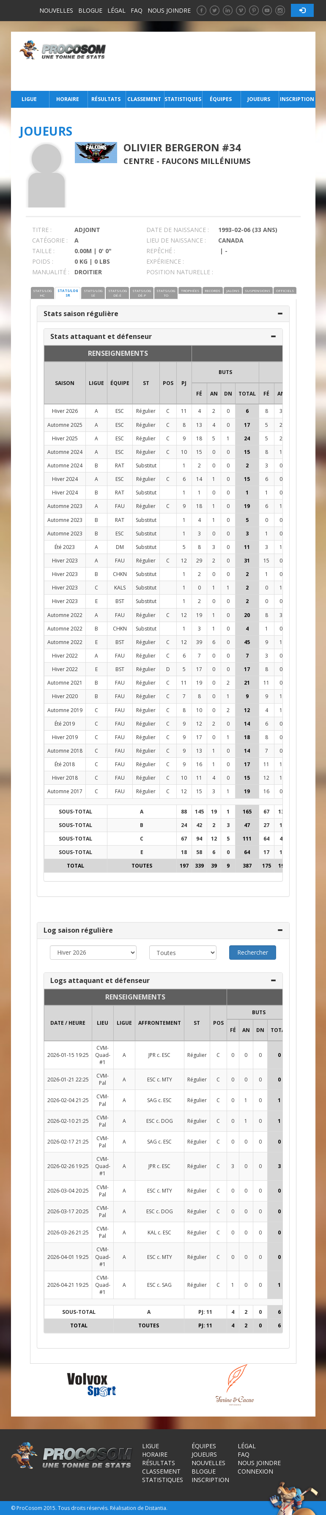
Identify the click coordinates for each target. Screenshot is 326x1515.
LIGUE (96, 383)
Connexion (255, 1471)
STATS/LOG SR (68, 293)
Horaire (67, 99)
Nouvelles (56, 10)
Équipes (221, 99)
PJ (183, 383)
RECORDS (212, 290)
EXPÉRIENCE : (165, 261)
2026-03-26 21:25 (68, 1232)
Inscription (297, 99)
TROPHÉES (190, 290)
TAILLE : (43, 251)
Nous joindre (169, 10)
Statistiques (182, 99)
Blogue (90, 10)
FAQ (136, 10)
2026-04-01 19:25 (68, 1257)
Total (247, 393)
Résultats (106, 99)
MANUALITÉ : (50, 272)
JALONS (232, 290)
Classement (144, 99)
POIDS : (42, 261)
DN (228, 393)
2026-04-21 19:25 (68, 1284)
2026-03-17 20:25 (68, 1211)
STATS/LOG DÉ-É (117, 293)
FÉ (199, 393)
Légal (116, 10)
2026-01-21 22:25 (68, 1079)
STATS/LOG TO (165, 293)
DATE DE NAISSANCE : (177, 230)
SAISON (64, 383)
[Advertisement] (213, 61)
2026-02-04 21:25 (68, 1100)
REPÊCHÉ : (160, 251)
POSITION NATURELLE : (179, 272)
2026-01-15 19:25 (68, 1055)
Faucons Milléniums (206, 161)
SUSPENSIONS (257, 290)
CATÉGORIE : (50, 240)
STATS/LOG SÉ (93, 293)
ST (146, 383)
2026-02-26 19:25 (68, 1166)
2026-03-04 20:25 (68, 1190)
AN (214, 393)
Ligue (29, 99)
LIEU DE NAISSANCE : (176, 240)
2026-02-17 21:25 (68, 1141)
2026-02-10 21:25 (68, 1121)
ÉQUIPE (119, 383)
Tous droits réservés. (83, 1508)
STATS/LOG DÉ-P (141, 293)
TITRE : (42, 230)
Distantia (155, 1508)
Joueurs (258, 99)
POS (168, 383)
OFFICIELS (285, 290)
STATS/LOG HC (42, 293)
